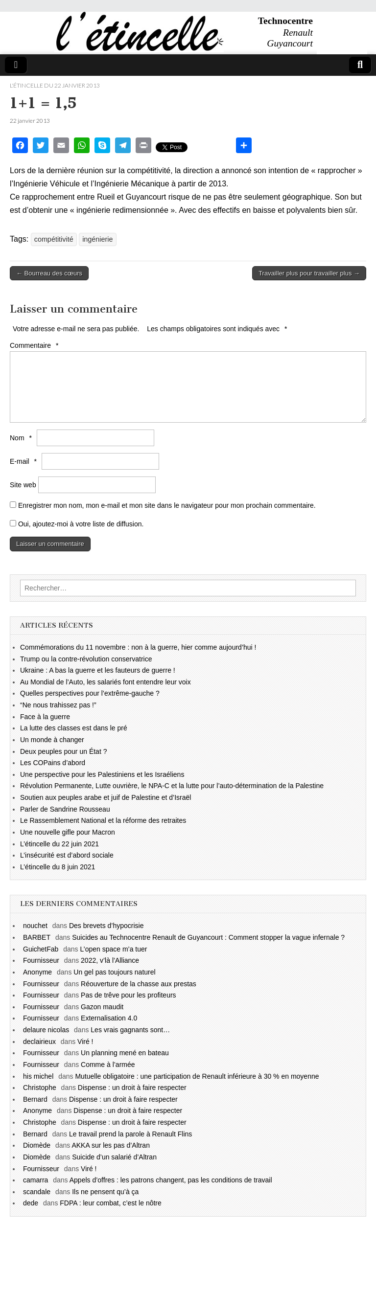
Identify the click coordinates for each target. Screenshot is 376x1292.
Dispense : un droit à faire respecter (132, 1087)
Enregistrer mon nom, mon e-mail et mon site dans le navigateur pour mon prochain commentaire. (167, 505)
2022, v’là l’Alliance (110, 960)
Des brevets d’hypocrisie (106, 925)
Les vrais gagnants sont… (130, 1030)
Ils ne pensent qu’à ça (105, 1192)
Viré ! (85, 1041)
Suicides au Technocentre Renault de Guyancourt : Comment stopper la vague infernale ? (208, 937)
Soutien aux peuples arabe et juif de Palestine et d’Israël (105, 797)
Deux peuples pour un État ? (63, 751)
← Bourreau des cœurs (49, 273)
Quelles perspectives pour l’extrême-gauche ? (90, 693)
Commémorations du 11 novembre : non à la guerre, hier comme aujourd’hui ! (138, 647)
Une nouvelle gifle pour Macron (67, 832)
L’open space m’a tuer (113, 949)
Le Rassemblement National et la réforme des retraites (103, 820)
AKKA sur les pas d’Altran (110, 1145)
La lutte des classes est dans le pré (73, 728)
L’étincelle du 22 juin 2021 (59, 844)
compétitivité (53, 239)
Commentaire (35, 345)
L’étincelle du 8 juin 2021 (57, 867)
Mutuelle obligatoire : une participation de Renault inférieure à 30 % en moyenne (197, 1076)
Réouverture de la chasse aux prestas (138, 984)
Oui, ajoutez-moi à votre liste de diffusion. (76, 524)
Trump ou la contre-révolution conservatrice (86, 659)
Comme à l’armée (108, 1064)
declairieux (39, 1041)
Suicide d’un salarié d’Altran (114, 1157)
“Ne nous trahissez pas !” (58, 705)
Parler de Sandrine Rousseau (65, 809)
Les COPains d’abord (52, 763)
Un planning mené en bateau (125, 1053)
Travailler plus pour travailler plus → (309, 273)
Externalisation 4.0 (109, 1018)
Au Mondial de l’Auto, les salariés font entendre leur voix (105, 682)
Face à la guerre (45, 717)
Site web (23, 485)
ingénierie (97, 239)
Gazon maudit (102, 1007)
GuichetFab (40, 949)
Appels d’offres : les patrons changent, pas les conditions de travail (171, 1180)
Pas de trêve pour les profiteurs (128, 995)
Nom (22, 438)
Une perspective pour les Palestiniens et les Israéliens (102, 774)
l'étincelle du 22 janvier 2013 (55, 85)
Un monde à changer (52, 740)
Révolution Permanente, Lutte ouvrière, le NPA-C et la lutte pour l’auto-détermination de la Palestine (172, 786)
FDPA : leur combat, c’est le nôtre (111, 1203)
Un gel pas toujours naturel (114, 972)
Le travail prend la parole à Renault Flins (130, 1134)
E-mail (24, 461)
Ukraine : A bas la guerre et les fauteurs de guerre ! (97, 670)
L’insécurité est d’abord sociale (67, 855)
